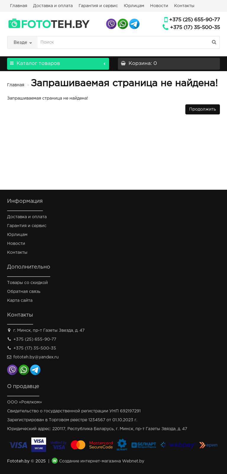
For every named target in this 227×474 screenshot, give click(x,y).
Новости (159, 6)
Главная (18, 6)
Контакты (184, 6)
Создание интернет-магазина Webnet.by (101, 461)
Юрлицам (134, 6)
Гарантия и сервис (98, 6)
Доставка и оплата (53, 6)
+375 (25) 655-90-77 (194, 20)
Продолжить (202, 109)
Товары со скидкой (27, 283)
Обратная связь (23, 291)
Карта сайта (20, 300)
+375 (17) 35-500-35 (195, 27)
